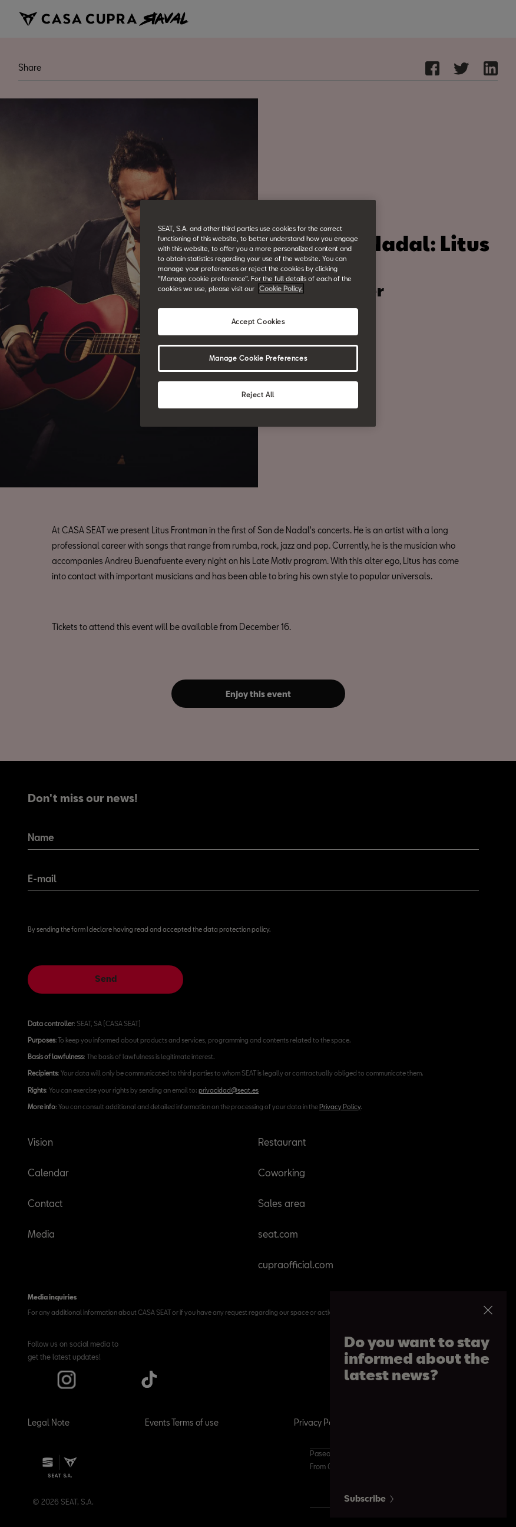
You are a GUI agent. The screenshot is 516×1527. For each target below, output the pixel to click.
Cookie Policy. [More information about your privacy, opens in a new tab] (281, 288)
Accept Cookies (258, 321)
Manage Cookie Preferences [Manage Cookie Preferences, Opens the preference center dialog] (258, 358)
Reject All (258, 394)
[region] (258, 313)
